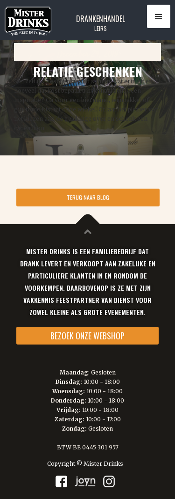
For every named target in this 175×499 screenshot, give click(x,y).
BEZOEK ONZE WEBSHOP (87, 336)
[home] (25, 21)
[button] (158, 16)
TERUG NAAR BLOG (88, 196)
